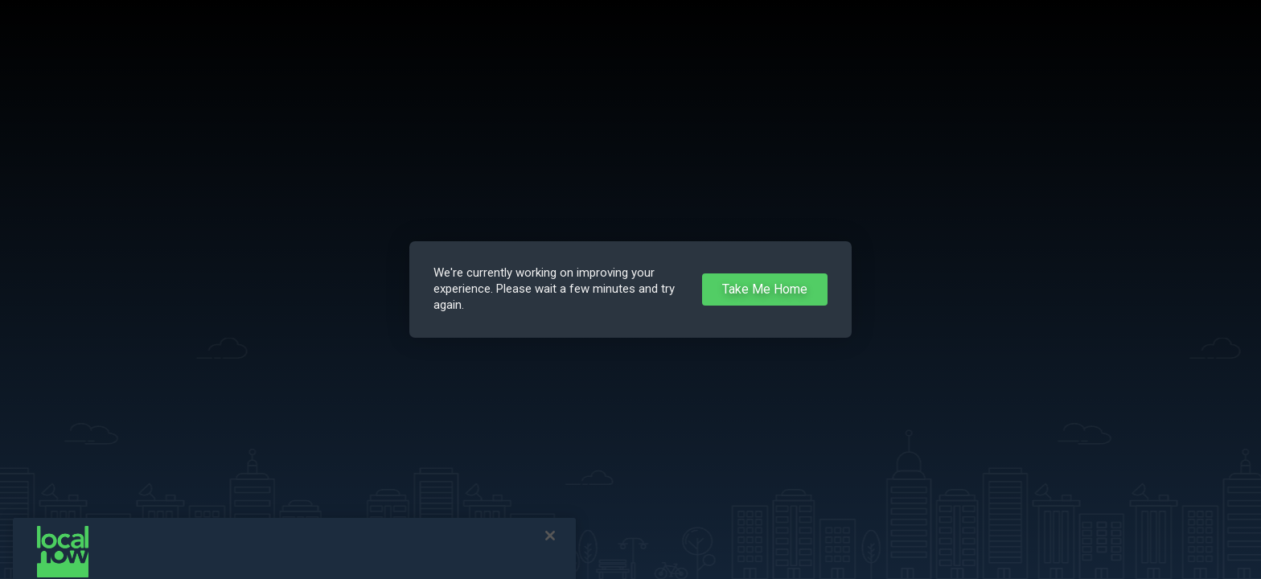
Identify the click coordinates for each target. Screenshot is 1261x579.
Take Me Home (764, 289)
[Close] (550, 543)
